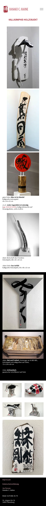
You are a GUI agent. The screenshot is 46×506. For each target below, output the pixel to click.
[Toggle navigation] (41, 9)
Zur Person (6, 488)
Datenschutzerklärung (10, 484)
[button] (5, 447)
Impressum (6, 480)
